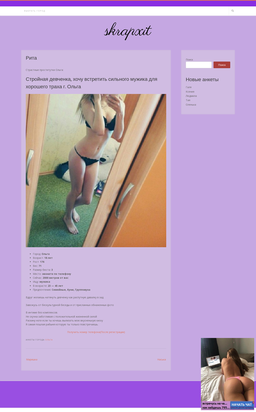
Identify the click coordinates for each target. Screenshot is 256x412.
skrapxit (128, 31)
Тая (188, 100)
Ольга (49, 339)
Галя (188, 87)
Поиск (189, 59)
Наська (161, 359)
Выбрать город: (35, 10)
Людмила (191, 96)
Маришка (31, 359)
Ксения (190, 91)
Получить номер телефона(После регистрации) (96, 332)
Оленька (191, 104)
